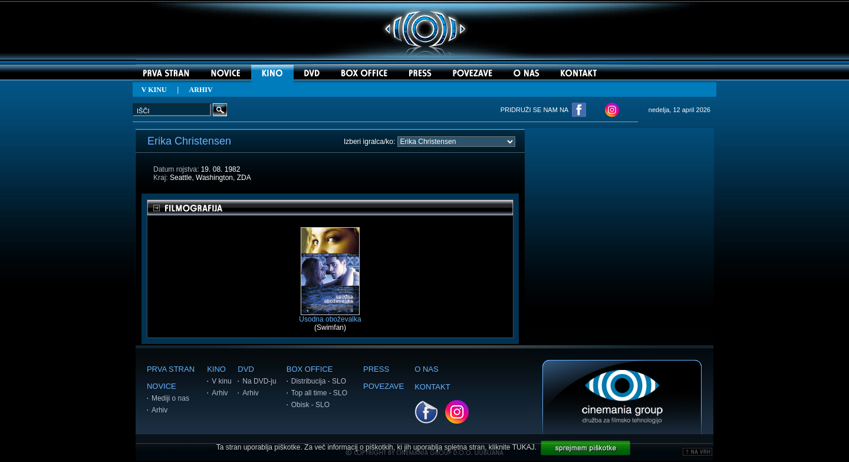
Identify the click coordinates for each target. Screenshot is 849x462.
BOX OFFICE (310, 369)
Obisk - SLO (310, 405)
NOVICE (161, 386)
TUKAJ (523, 447)
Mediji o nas (170, 398)
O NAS (426, 369)
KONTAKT (432, 386)
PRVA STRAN (171, 369)
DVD (246, 369)
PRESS (376, 369)
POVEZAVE (383, 386)
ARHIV (201, 90)
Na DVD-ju (259, 381)
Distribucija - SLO (318, 381)
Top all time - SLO (319, 393)
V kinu (221, 381)
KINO (216, 369)
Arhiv (159, 410)
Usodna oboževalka (330, 316)
